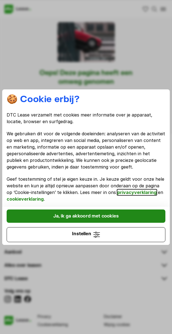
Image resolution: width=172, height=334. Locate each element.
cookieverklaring (25, 199)
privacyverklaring (137, 192)
